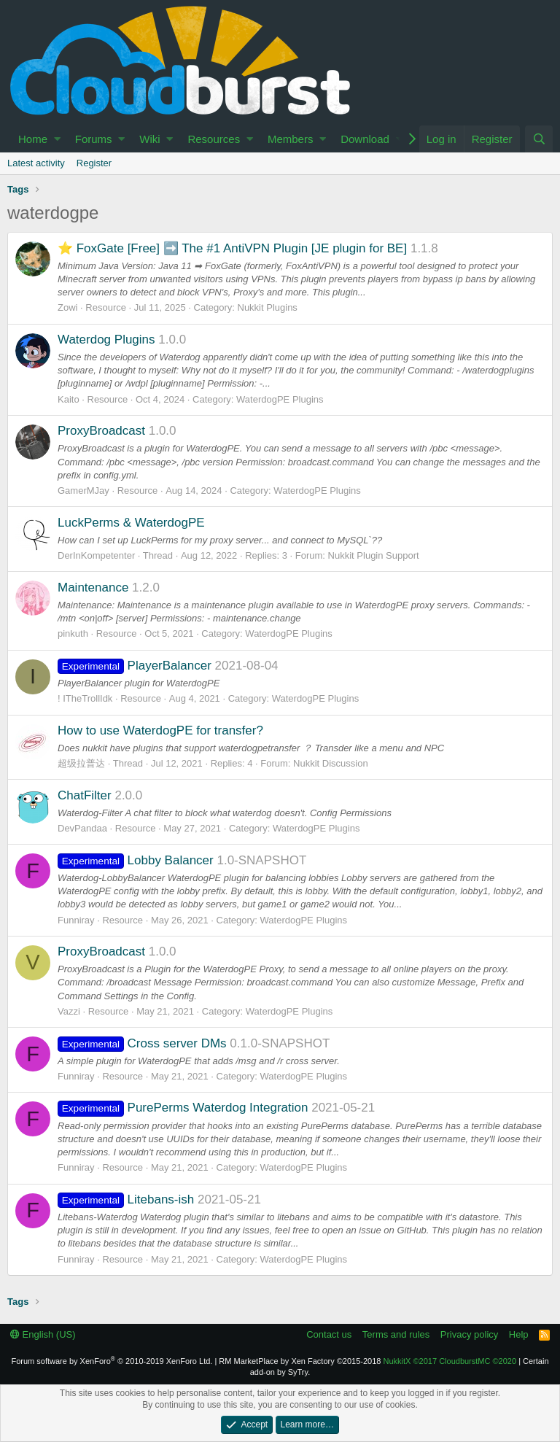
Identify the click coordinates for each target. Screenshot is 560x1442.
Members (291, 139)
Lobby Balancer (136, 860)
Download (365, 139)
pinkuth (73, 633)
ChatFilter (85, 795)
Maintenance (93, 587)
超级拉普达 (81, 763)
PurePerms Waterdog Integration (183, 1108)
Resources (213, 139)
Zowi (67, 307)
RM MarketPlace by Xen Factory (300, 1361)
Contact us (328, 1334)
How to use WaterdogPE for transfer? (160, 730)
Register (94, 163)
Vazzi (69, 1011)
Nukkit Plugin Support (373, 555)
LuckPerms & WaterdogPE (131, 523)
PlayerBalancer (134, 665)
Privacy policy (469, 1334)
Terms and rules (395, 1334)
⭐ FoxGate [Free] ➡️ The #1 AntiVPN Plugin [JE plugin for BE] (232, 248)
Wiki (149, 139)
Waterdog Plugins (106, 339)
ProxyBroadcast (101, 431)
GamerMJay (83, 490)
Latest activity (36, 163)
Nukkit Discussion (330, 763)
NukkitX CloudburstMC (450, 1361)
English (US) (43, 1334)
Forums (93, 139)
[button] (57, 138)
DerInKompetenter (96, 555)
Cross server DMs (142, 1043)
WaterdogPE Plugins (279, 399)
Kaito (68, 399)
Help (519, 1334)
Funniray (76, 920)
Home (32, 139)
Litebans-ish (126, 1199)
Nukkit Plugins (268, 307)
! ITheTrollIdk (85, 698)
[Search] (539, 138)
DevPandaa (82, 828)
